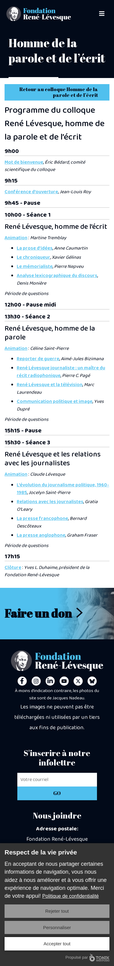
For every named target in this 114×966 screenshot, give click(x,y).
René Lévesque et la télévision (49, 385)
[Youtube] (64, 681)
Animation (16, 238)
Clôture (13, 567)
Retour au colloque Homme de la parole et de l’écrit (58, 92)
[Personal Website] (92, 681)
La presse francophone (42, 518)
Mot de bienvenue (24, 162)
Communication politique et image (54, 401)
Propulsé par (87, 957)
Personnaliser (57, 927)
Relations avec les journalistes (50, 502)
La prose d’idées (35, 248)
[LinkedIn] (50, 681)
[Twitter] (78, 681)
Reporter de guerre (38, 359)
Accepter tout (56, 943)
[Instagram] (36, 681)
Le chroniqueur (33, 257)
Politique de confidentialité (70, 896)
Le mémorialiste (35, 266)
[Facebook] (22, 681)
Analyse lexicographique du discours (57, 275)
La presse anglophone (41, 535)
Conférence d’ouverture (31, 192)
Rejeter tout (57, 911)
